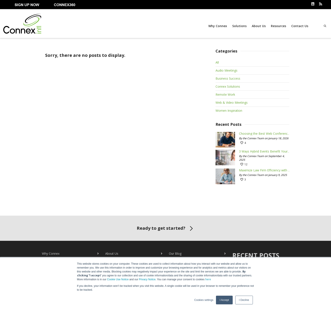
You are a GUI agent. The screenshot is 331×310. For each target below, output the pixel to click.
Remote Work (225, 94)
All (217, 62)
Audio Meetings (226, 70)
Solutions (239, 26)
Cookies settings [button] (203, 300)
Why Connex (217, 26)
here (208, 279)
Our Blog (175, 253)
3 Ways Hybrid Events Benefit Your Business (264, 151)
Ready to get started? (165, 228)
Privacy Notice (147, 279)
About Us (259, 26)
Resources (278, 26)
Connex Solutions (228, 86)
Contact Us (299, 26)
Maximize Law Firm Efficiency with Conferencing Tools (264, 170)
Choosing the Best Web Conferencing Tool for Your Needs (264, 133)
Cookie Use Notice (117, 279)
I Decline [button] (244, 300)
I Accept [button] (224, 300)
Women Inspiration (229, 110)
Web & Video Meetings (232, 102)
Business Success (228, 78)
